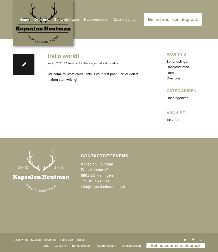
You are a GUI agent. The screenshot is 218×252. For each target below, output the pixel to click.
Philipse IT (81, 239)
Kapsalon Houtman (43, 239)
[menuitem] (24, 19)
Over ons (173, 78)
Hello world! (63, 56)
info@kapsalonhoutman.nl (103, 187)
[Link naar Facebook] (193, 240)
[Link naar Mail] (201, 240)
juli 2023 (172, 120)
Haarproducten (177, 67)
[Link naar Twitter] (185, 240)
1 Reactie (72, 63)
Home (171, 73)
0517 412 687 (99, 181)
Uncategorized (93, 63)
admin (115, 63)
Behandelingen (177, 61)
